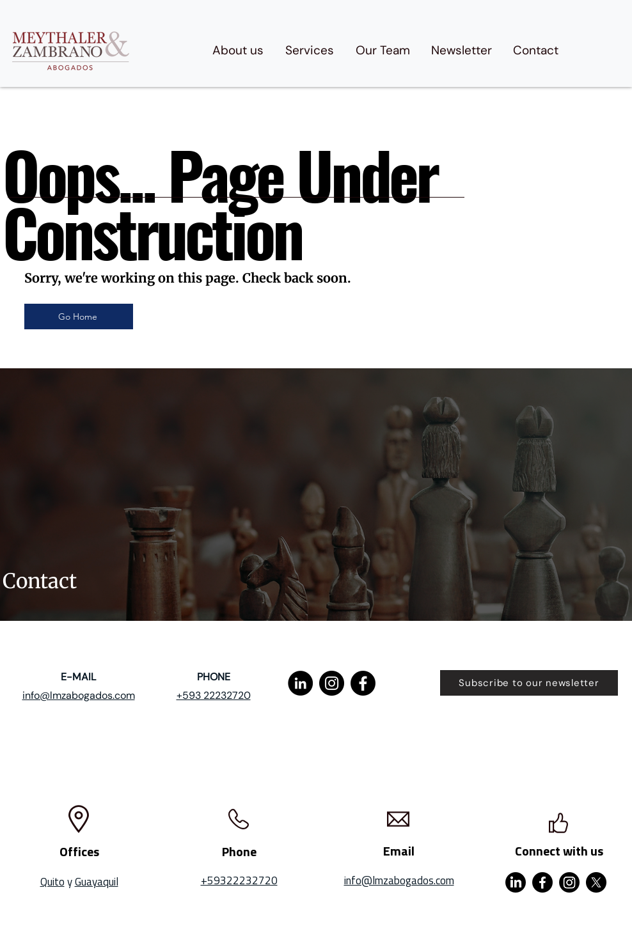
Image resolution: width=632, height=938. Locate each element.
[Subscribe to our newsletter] (529, 683)
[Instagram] (331, 683)
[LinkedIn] (300, 683)
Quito (52, 881)
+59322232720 (239, 880)
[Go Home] (78, 316)
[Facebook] (363, 683)
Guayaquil (96, 881)
